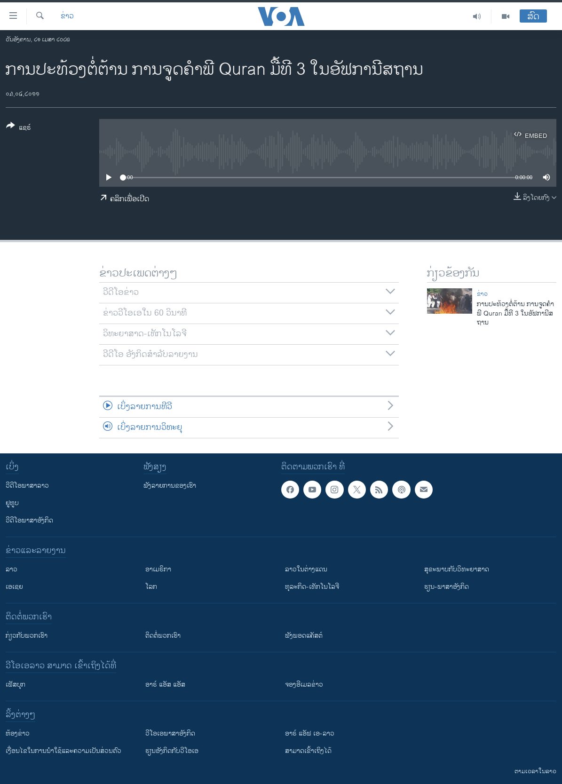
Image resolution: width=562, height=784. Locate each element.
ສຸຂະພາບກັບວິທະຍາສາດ (456, 569)
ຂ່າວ (67, 16)
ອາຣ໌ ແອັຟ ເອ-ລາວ (309, 733)
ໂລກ (151, 587)
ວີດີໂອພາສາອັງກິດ (29, 520)
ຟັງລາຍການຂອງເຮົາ (169, 486)
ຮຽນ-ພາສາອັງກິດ (446, 587)
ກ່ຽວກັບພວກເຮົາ (26, 636)
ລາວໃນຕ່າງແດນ (306, 569)
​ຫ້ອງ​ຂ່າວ (18, 733)
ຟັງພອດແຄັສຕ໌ (304, 636)
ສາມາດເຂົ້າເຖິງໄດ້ (308, 751)
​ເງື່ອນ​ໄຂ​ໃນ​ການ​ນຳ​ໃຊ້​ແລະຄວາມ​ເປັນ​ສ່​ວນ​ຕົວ (63, 751)
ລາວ (11, 569)
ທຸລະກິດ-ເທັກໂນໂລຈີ (312, 587)
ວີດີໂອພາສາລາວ (27, 486)
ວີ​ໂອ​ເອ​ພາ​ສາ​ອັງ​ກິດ (170, 733)
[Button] (18, 128)
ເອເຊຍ (14, 587)
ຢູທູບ (12, 503)
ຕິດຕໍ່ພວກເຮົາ (163, 636)
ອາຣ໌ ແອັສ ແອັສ (165, 684)
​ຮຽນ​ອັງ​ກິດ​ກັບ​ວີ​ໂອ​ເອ (171, 751)
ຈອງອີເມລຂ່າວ (304, 684)
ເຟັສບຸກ (15, 684)
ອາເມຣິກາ (158, 569)
